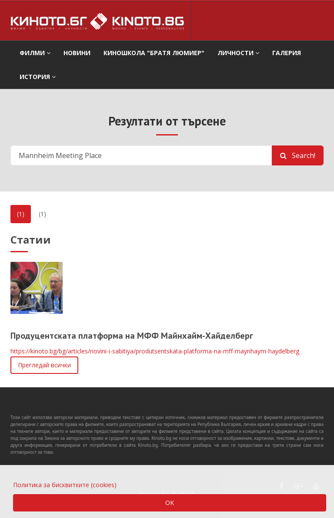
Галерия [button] (286, 53)
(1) (20, 214)
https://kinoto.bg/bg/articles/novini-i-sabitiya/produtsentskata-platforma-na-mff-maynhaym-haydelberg (154, 351)
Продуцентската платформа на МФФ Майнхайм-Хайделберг (131, 335)
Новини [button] (76, 53)
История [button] (38, 77)
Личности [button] (238, 53)
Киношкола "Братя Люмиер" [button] (154, 53)
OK (169, 502)
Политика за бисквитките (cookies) (65, 485)
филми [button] (35, 53)
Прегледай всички (44, 365)
